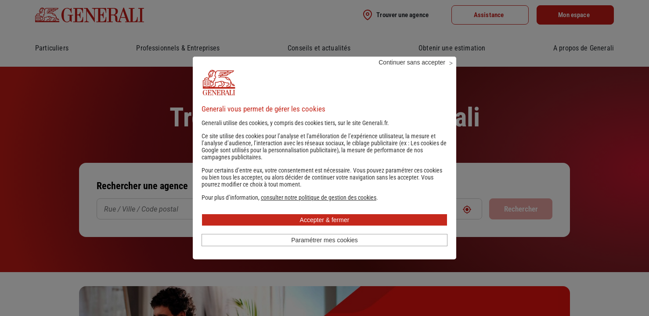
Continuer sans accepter (412, 74)
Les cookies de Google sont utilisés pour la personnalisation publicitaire (324, 158)
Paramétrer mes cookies (324, 251)
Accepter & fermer (325, 231)
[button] (318, 209)
